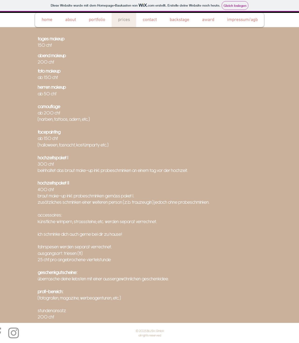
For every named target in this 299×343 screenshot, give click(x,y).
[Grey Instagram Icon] (13, 333)
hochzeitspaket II (53, 183)
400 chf (46, 189)
